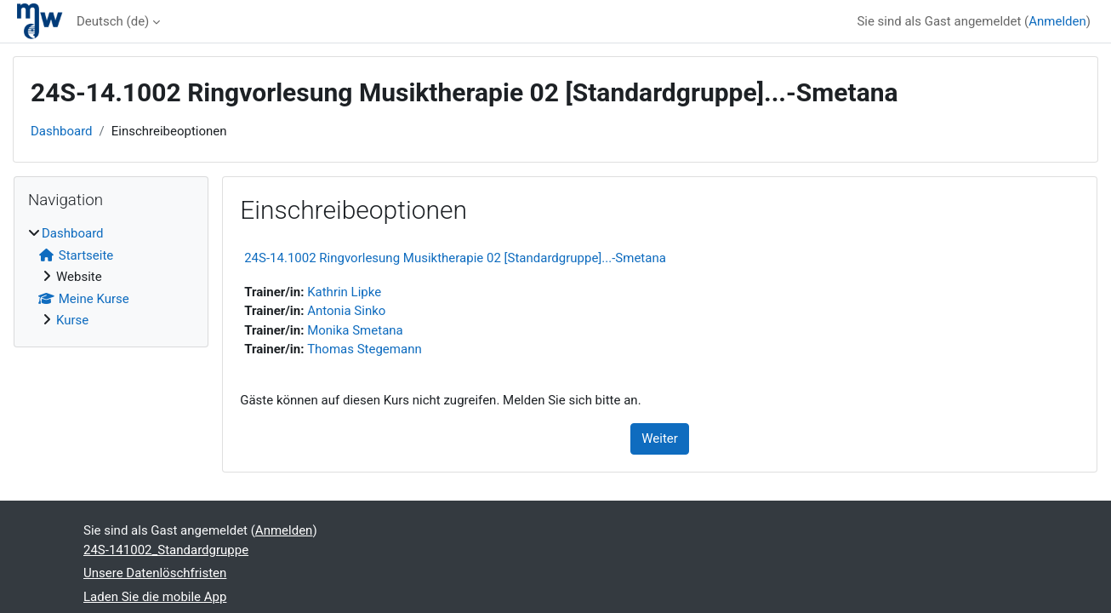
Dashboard (62, 131)
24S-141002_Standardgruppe (165, 550)
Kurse (72, 320)
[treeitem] (111, 277)
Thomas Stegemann (364, 349)
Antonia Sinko (346, 310)
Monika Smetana (355, 330)
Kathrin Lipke (344, 292)
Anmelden (1057, 21)
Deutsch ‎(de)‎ (113, 21)
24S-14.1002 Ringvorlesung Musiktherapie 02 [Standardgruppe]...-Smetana (455, 258)
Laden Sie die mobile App (154, 596)
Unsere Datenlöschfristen (154, 573)
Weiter (659, 438)
